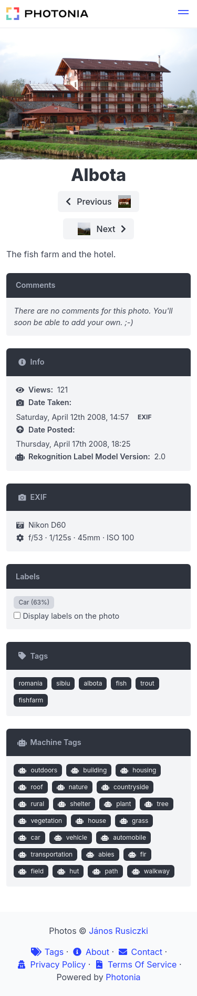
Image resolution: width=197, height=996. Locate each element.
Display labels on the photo (66, 615)
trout (147, 683)
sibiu (63, 683)
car (28, 837)
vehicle (69, 837)
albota (93, 683)
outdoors (36, 770)
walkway (149, 871)
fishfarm (30, 700)
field (30, 871)
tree (155, 804)
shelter (73, 804)
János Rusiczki (118, 930)
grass (133, 820)
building (88, 770)
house (90, 820)
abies (99, 854)
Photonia (123, 977)
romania (30, 683)
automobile (122, 837)
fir (136, 854)
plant (116, 804)
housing (137, 770)
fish (121, 683)
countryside (124, 787)
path (104, 871)
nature (71, 787)
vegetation (39, 820)
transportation (44, 854)
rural (30, 804)
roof (29, 787)
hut (67, 871)
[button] (183, 13)
